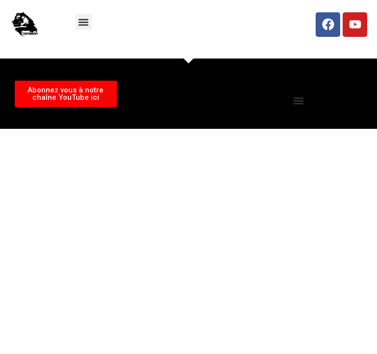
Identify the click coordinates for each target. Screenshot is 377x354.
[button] (84, 22)
